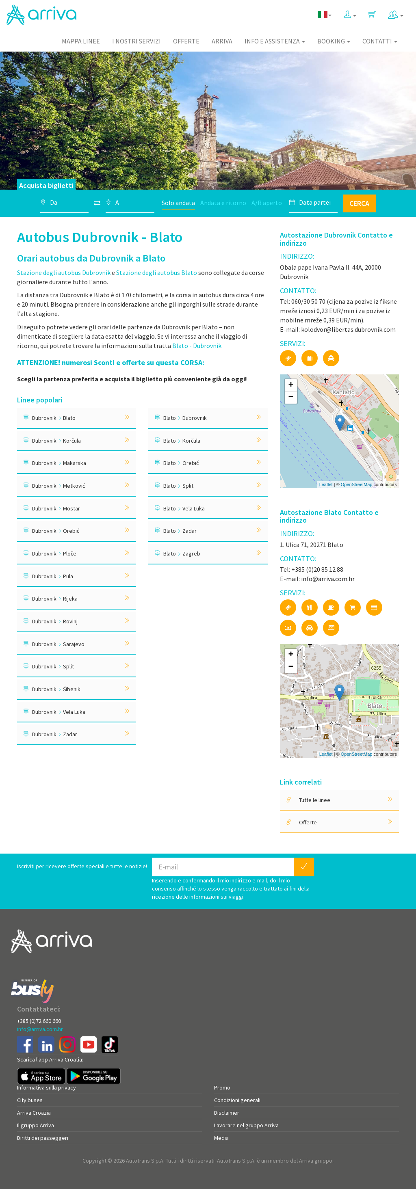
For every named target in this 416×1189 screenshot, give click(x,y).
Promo (222, 1087)
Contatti (379, 41)
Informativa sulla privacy (46, 1087)
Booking (333, 41)
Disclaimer (226, 1112)
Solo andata (178, 203)
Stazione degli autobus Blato (156, 272)
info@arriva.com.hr (40, 1029)
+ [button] (291, 385)
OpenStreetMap (357, 484)
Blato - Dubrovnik (196, 346)
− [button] (291, 397)
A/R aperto (266, 203)
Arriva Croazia (34, 1112)
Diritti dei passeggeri (42, 1137)
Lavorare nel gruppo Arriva (246, 1125)
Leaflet (326, 484)
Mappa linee (81, 41)
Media (221, 1137)
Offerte (186, 41)
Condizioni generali (237, 1100)
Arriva (222, 41)
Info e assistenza (275, 41)
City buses (30, 1100)
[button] (350, 12)
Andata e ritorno (223, 203)
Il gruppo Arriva (35, 1125)
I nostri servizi (136, 41)
